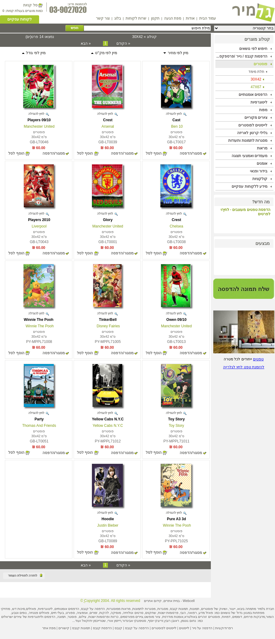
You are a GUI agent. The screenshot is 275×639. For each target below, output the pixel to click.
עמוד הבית (207, 18)
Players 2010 (39, 220)
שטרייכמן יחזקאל (94, 620)
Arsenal (107, 126)
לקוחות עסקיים (19, 19)
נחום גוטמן (188, 620)
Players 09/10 (39, 120)
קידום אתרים (153, 601)
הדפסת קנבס (102, 628)
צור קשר (103, 18)
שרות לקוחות (136, 18)
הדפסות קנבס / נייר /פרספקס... (241, 56)
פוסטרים (260, 64)
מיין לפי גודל (33, 53)
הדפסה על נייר (202, 628)
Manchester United (39, 126)
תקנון (155, 18)
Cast (176, 120)
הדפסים (49, 616)
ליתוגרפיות (35, 616)
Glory (107, 220)
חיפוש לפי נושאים (253, 49)
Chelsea (176, 226)
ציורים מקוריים (255, 117)
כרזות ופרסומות (108, 616)
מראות (262, 148)
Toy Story (176, 419)
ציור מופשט (152, 616)
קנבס (118, 628)
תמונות (194, 609)
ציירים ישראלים (11, 616)
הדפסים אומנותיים (253, 94)
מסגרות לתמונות (143, 609)
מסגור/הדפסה (191, 153)
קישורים (63, 628)
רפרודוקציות (224, 628)
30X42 (256, 79)
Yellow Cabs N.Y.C (108, 419)
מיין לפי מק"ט (103, 53)
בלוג (117, 18)
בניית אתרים (171, 601)
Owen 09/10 (176, 320)
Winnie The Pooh (39, 320)
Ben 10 (176, 126)
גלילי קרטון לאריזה (252, 133)
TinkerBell (108, 320)
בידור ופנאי (258, 171)
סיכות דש (18, 609)
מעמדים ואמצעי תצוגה (249, 156)
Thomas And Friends (39, 425)
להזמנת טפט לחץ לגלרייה (243, 367)
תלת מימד (256, 72)
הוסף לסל (154, 153)
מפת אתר (49, 628)
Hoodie (107, 519)
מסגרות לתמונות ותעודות (247, 140)
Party (39, 419)
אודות (190, 18)
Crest (107, 120)
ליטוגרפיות (259, 102)
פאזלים (31, 609)
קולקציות (259, 179)
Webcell (189, 601)
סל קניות (30, 5)
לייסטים (184, 628)
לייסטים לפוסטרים (252, 125)
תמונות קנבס (81, 628)
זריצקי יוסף (155, 620)
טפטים (258, 359)
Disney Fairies (108, 326)
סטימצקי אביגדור (134, 620)
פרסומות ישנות (168, 613)
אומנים (262, 163)
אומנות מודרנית (172, 616)
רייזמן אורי (114, 620)
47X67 (256, 87)
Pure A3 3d (176, 519)
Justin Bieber (107, 525)
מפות (263, 110)
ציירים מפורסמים (131, 616)
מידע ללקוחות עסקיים (249, 186)
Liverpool (39, 226)
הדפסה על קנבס (93, 609)
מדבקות (259, 616)
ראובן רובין (171, 620)
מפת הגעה (172, 18)
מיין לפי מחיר (175, 53)
